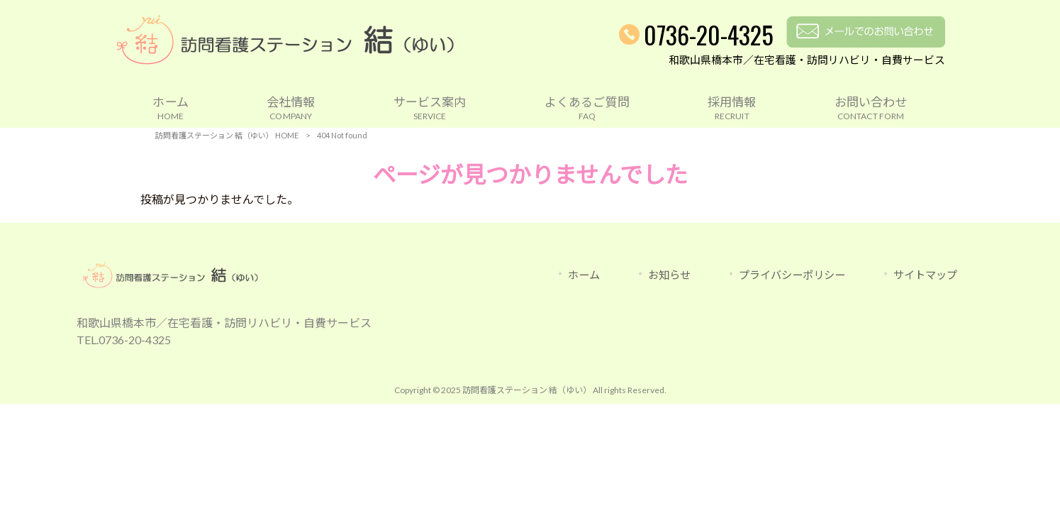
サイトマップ (925, 274)
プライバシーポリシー (792, 274)
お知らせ (669, 274)
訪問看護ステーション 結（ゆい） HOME (227, 135)
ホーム (584, 274)
